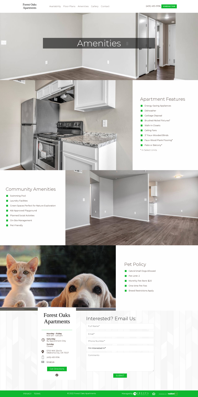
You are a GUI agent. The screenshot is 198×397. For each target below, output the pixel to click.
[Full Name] (120, 326)
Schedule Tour (169, 6)
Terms (37, 394)
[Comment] (120, 361)
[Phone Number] (120, 341)
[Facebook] (57, 375)
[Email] (120, 334)
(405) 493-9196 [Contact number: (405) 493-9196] (153, 6)
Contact (105, 6)
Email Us (50, 362)
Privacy (27, 394)
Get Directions (57, 369)
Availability (55, 6)
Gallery (94, 6)
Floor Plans (69, 6)
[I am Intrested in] (120, 348)
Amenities (83, 6)
